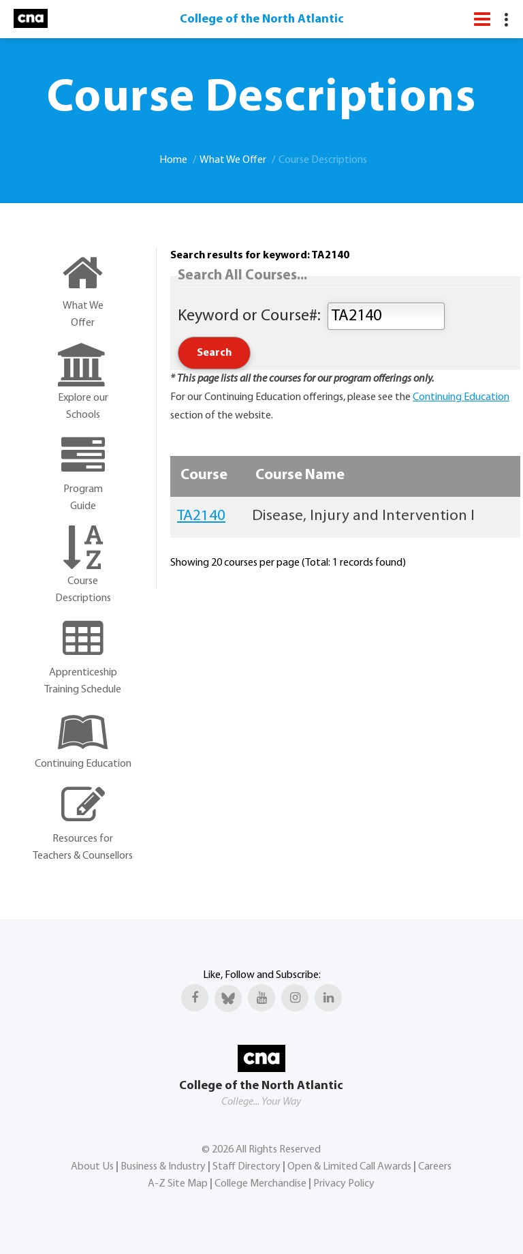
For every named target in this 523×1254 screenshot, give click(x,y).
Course (203, 475)
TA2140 (201, 516)
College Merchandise (260, 1183)
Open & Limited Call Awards (349, 1166)
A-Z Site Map (178, 1183)
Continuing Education (461, 397)
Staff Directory (246, 1166)
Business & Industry (163, 1166)
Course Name (300, 475)
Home (173, 160)
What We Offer (233, 160)
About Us (92, 1166)
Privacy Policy (344, 1183)
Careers (434, 1166)
